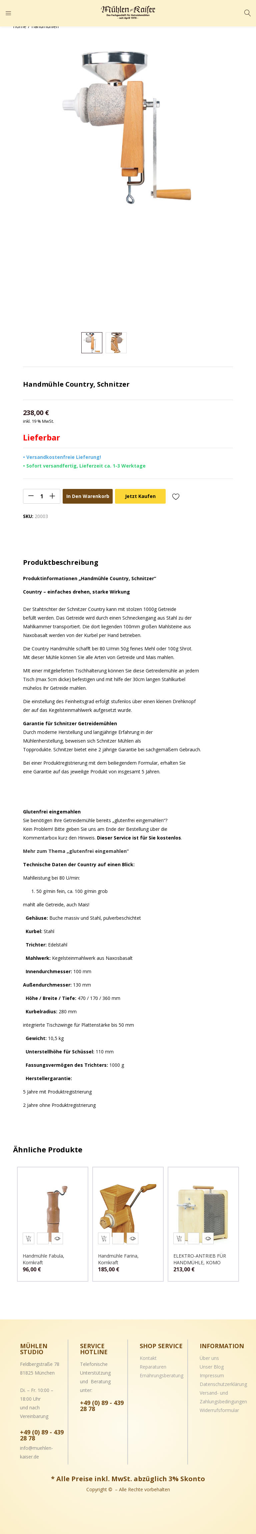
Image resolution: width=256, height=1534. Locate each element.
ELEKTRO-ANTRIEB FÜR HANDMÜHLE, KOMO (201, 1255)
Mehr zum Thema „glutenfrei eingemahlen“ (76, 851)
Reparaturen (153, 1363)
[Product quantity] (42, 496)
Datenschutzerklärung (223, 1381)
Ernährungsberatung (161, 1372)
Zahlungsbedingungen (223, 1398)
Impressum (212, 1372)
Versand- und (214, 1389)
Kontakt (148, 1355)
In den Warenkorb (87, 496)
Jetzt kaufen (140, 496)
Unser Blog (212, 1363)
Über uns (209, 1355)
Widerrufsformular (219, 1407)
